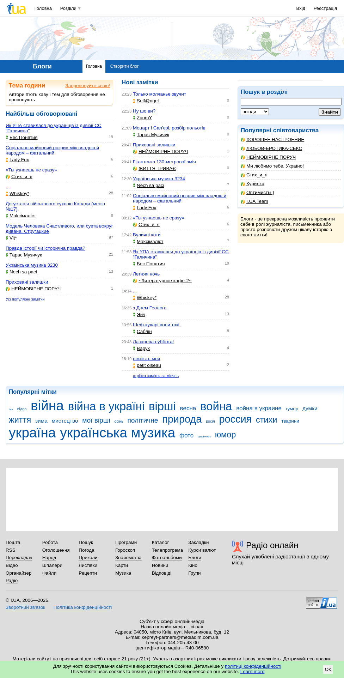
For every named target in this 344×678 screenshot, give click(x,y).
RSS (11, 550)
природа (182, 419)
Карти (121, 565)
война (216, 406)
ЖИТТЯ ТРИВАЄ (154, 168)
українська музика (117, 432)
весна (188, 408)
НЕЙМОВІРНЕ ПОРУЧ (268, 157)
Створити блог (124, 66)
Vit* (11, 238)
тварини (290, 421)
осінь (118, 421)
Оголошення (56, 550)
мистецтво (65, 421)
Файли (49, 573)
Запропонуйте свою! (88, 85)
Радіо (12, 580)
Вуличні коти (147, 234)
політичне (142, 420)
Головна (43, 8)
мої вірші (96, 420)
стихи (266, 419)
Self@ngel (146, 100)
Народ (49, 557)
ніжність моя (146, 358)
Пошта (13, 542)
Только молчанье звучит (159, 94)
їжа (11, 409)
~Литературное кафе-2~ (162, 280)
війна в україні (106, 406)
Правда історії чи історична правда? (45, 248)
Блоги (194, 557)
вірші (162, 406)
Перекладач (19, 557)
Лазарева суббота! (153, 341)
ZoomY (142, 117)
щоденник (204, 436)
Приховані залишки (27, 282)
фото (186, 435)
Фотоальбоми (167, 557)
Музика (123, 573)
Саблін (142, 331)
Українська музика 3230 (32, 265)
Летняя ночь (146, 274)
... (8, 186)
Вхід (301, 8)
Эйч (139, 314)
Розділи (68, 8)
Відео (12, 565)
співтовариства (296, 130)
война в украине (259, 408)
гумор (292, 408)
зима (41, 421)
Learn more (252, 671)
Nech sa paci (21, 271)
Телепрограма (167, 550)
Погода (86, 550)
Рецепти (88, 573)
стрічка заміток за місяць (156, 376)
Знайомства (128, 557)
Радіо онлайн (272, 545)
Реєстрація (325, 8)
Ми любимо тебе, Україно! (272, 166)
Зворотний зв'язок (25, 607)
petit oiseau (147, 365)
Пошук (86, 542)
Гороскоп (125, 550)
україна (32, 432)
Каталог (160, 542)
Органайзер (18, 573)
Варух (141, 348)
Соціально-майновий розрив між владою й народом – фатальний (52, 150)
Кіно (192, 565)
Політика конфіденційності (83, 607)
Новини (160, 565)
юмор (225, 434)
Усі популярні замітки (25, 299)
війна (47, 405)
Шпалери (52, 565)
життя (20, 419)
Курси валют (202, 550)
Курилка (252, 183)
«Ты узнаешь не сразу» (31, 169)
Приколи (88, 557)
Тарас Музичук (24, 255)
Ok (328, 669)
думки (310, 408)
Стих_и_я (254, 174)
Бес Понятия (22, 137)
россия (235, 419)
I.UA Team (254, 201)
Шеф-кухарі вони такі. (157, 324)
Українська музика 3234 (159, 178)
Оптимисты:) (257, 192)
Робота (50, 542)
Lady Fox (17, 159)
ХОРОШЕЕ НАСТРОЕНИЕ (272, 139)
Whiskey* (17, 193)
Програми (126, 542)
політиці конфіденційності (253, 666)
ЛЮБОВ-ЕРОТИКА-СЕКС (271, 148)
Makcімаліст (21, 215)
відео (21, 409)
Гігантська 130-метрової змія (164, 161)
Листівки (88, 565)
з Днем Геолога (149, 307)
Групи (194, 573)
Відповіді (162, 573)
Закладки (198, 542)
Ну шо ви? (144, 111)
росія (210, 421)
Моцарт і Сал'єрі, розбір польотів (169, 128)
